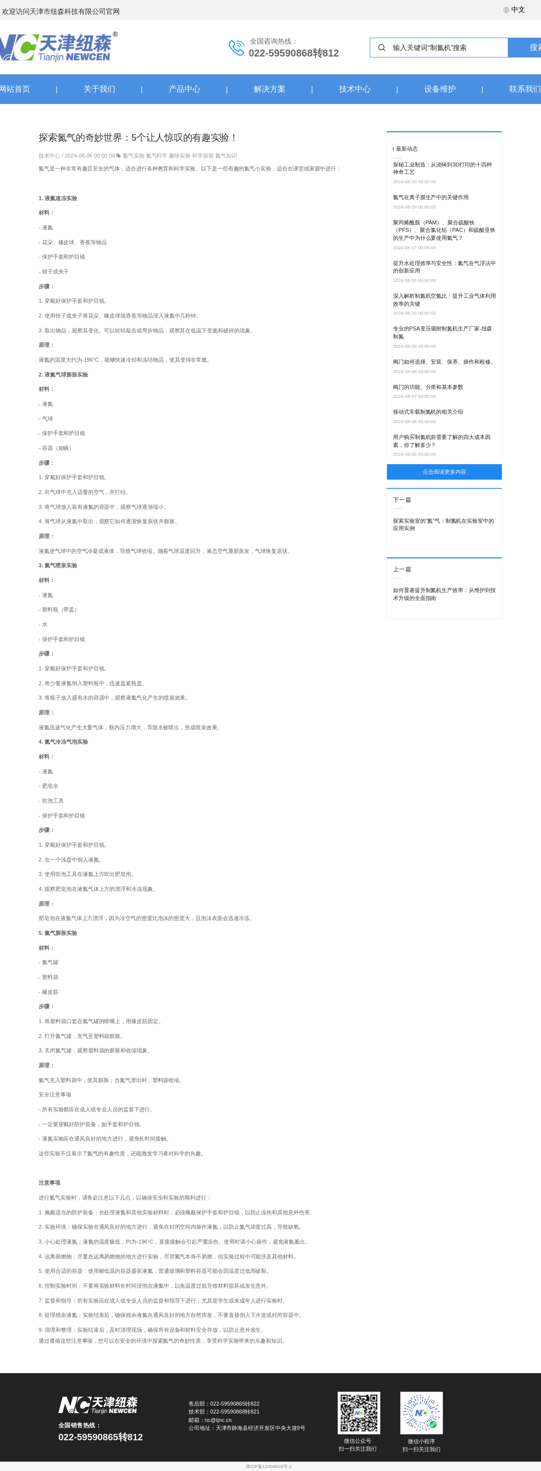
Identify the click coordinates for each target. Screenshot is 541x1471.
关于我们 (99, 89)
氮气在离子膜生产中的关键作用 (431, 197)
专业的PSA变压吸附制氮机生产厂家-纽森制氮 (442, 332)
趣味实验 (180, 155)
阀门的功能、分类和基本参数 (428, 386)
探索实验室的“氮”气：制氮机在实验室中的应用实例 (443, 525)
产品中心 (184, 89)
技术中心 (355, 89)
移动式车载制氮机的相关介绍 (428, 412)
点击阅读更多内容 (444, 472)
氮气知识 (226, 155)
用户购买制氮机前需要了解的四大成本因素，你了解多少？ (442, 441)
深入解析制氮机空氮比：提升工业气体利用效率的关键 (444, 300)
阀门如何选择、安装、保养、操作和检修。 (444, 362)
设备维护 (440, 89)
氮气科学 (157, 155)
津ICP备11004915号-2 (269, 1466)
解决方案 (270, 89)
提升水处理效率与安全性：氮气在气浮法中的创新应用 (444, 267)
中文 (514, 9)
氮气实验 (134, 155)
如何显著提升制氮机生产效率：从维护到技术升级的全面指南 (444, 594)
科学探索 (203, 155)
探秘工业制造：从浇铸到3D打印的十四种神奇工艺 (442, 168)
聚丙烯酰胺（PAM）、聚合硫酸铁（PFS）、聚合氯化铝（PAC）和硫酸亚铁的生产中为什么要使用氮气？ (444, 230)
